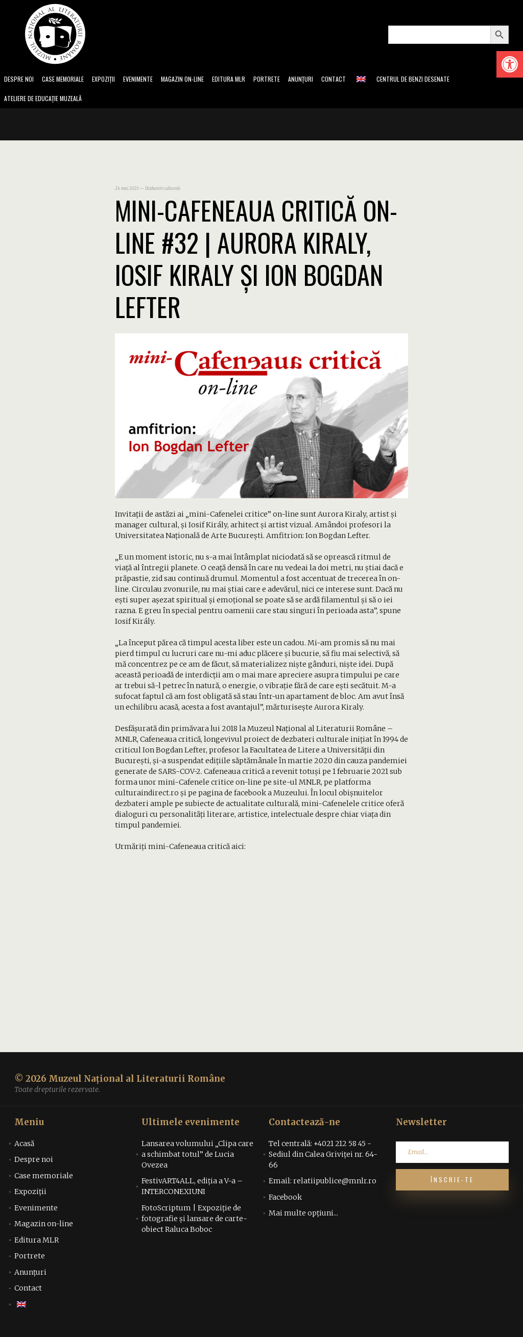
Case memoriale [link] (67, 80)
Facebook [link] (285, 1200)
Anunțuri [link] (323, 80)
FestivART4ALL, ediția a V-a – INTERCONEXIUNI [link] (192, 1189)
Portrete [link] (288, 80)
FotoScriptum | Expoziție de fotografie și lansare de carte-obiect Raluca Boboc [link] (194, 1221)
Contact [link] (358, 80)
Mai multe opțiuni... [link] (303, 1216)
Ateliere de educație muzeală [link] (48, 100)
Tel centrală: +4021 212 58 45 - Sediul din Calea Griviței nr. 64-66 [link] (323, 1157)
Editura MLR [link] (247, 80)
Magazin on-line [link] (197, 80)
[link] (509, 64)
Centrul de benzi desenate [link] (442, 80)
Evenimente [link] (149, 80)
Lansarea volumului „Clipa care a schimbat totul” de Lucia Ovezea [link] (197, 1157)
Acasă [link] (24, 1146)
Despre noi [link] (20, 80)
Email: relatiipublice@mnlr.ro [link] (322, 1183)
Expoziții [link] (112, 80)
